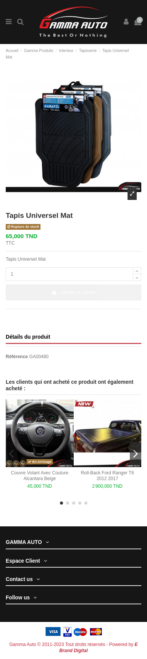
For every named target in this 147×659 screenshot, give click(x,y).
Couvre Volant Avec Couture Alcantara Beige (39, 475)
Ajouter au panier (74, 292)
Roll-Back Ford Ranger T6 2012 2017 (107, 475)
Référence (17, 356)
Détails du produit (28, 337)
